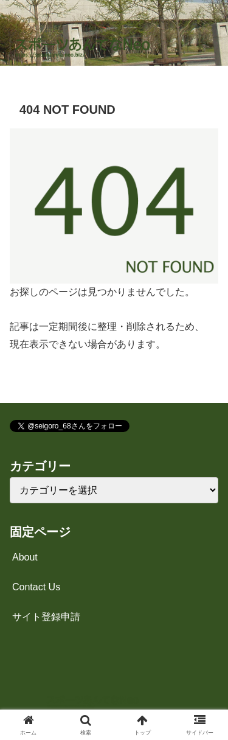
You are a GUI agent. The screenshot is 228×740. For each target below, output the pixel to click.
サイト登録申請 (46, 617)
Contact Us (36, 587)
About (25, 557)
